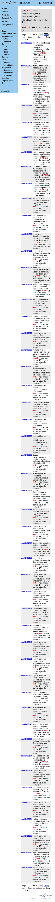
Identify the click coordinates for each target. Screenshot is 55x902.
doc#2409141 (26, 642)
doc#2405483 (26, 299)
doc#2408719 (26, 592)
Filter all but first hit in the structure (35, 21)
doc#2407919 (26, 543)
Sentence (7, 41)
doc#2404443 (26, 215)
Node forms (8, 73)
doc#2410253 (26, 788)
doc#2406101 (26, 386)
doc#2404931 (26, 251)
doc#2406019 (26, 367)
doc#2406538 (26, 436)
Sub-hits (7, 62)
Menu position (5, 91)
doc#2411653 (26, 868)
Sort (3, 44)
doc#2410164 (26, 756)
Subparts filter (30, 14)
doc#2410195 (26, 771)
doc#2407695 (26, 526)
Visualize (5, 78)
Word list (5, 15)
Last (23, 37)
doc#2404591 (26, 234)
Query (28, 10)
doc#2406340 (26, 402)
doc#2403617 (26, 167)
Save (4, 31)
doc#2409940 (26, 724)
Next (46, 35)
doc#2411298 (26, 836)
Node (6, 52)
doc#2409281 (26, 659)
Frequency (6, 68)
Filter (4, 60)
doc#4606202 (26, 85)
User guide (6, 25)
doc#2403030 (26, 137)
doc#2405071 (26, 268)
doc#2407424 (26, 491)
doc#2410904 (26, 819)
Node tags (8, 70)
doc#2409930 (26, 707)
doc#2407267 (26, 474)
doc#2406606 (26, 455)
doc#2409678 (26, 676)
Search (5, 12)
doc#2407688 (26, 510)
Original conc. (7, 81)
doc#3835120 (26, 66)
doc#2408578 (26, 575)
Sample (5, 57)
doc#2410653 (26, 802)
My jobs (5, 21)
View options (7, 36)
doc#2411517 (26, 853)
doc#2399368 (26, 106)
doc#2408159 (26, 558)
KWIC (6, 39)
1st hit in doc (9, 65)
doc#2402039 (26, 122)
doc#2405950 (26, 350)
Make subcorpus (9, 34)
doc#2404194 (26, 198)
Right (6, 49)
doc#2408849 (26, 608)
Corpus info (7, 18)
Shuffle (7, 55)
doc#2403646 (26, 184)
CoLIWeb (26, 3)
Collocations (7, 75)
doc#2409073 (26, 625)
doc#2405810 (26, 333)
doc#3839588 (26, 43)
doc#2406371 (26, 419)
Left (5, 47)
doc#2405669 (26, 316)
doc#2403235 (26, 152)
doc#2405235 (26, 285)
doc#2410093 (26, 739)
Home (4, 9)
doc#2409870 (26, 693)
